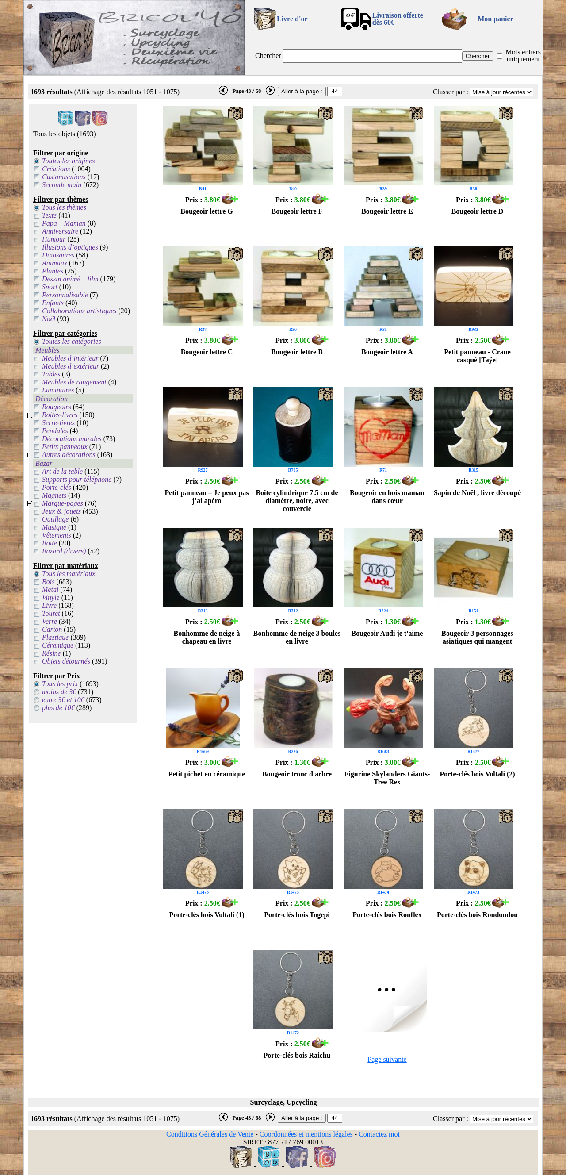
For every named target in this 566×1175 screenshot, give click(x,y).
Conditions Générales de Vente (209, 1134)
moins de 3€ (59, 691)
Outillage (55, 519)
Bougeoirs (56, 407)
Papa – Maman (64, 223)
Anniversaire (60, 231)
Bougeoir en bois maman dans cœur (387, 496)
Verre (49, 621)
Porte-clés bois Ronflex (386, 914)
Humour (53, 239)
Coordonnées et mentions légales (306, 1134)
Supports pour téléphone (76, 479)
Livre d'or (292, 19)
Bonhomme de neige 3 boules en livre (296, 637)
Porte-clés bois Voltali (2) (477, 774)
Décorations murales (72, 438)
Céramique (57, 645)
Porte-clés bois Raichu (297, 1055)
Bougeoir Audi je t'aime (387, 633)
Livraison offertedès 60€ (397, 19)
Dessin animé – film (70, 279)
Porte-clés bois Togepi (296, 914)
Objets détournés (66, 661)
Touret (51, 613)
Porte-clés (56, 487)
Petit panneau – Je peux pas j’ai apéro (207, 496)
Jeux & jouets (61, 511)
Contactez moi (379, 1134)
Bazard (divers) (64, 551)
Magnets (54, 495)
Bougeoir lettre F (297, 211)
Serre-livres (58, 422)
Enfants (53, 303)
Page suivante (386, 1059)
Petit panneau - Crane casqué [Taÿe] (477, 356)
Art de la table (62, 471)
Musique (54, 527)
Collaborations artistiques (79, 311)
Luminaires (58, 390)
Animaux (54, 263)
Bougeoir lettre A (387, 352)
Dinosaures (58, 255)
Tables (51, 374)
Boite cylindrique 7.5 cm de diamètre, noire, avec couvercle (297, 500)
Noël (48, 319)
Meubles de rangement (74, 382)
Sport (49, 287)
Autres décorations (69, 454)
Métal (50, 589)
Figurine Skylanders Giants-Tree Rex (387, 778)
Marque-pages (62, 503)
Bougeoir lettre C (207, 352)
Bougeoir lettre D (477, 211)
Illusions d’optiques (70, 247)
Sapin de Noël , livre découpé (477, 492)
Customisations (64, 176)
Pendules (55, 430)
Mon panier (495, 19)
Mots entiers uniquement (523, 55)
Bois (48, 581)
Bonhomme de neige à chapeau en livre (207, 637)
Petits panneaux (65, 446)
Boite (49, 543)
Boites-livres (59, 415)
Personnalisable (65, 295)
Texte (49, 215)
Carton (52, 629)
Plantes (52, 271)
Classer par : (450, 92)
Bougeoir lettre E (387, 211)
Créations (56, 169)
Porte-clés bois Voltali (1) (206, 914)
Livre (49, 605)
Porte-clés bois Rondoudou (477, 914)
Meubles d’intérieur (70, 358)
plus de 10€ (58, 707)
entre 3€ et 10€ (63, 699)
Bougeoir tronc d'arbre (297, 774)
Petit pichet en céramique (206, 774)
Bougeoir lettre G (206, 211)
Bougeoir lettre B (297, 352)
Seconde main (61, 184)
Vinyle (51, 597)
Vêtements (56, 535)
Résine (51, 653)
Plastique (55, 637)
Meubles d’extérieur (70, 366)
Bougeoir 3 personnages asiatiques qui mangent (477, 637)
